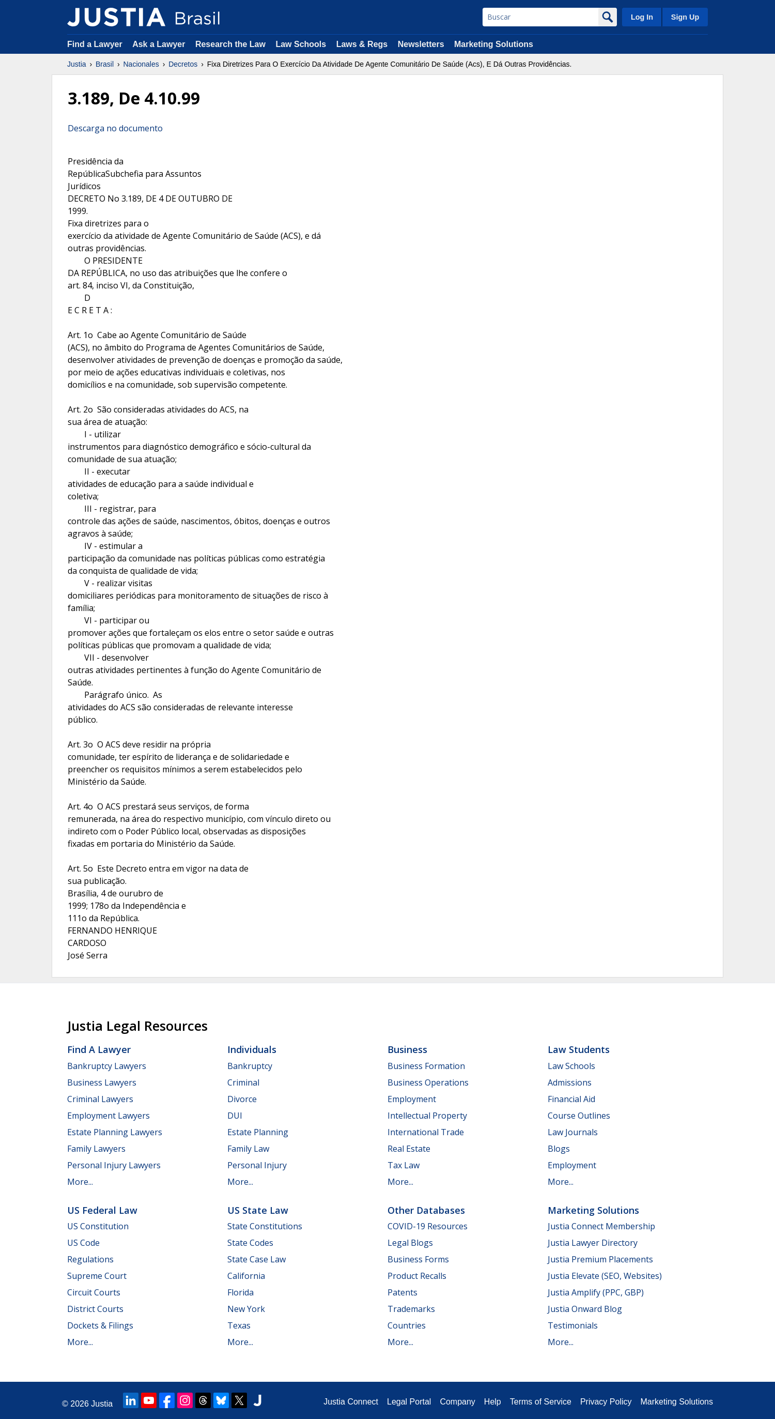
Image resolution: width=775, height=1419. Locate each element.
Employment (412, 1099)
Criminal (243, 1082)
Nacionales (141, 64)
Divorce (242, 1099)
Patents (402, 1292)
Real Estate (409, 1148)
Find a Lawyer (94, 44)
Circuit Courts (93, 1292)
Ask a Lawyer (160, 44)
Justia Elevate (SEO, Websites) (605, 1275)
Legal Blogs (410, 1242)
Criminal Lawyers (100, 1099)
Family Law (248, 1148)
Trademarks (411, 1309)
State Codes (250, 1242)
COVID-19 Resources (428, 1226)
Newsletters (421, 44)
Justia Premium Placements (600, 1259)
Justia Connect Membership (601, 1226)
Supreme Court (97, 1275)
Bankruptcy (249, 1066)
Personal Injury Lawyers (114, 1165)
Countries (407, 1325)
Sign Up (685, 17)
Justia (76, 64)
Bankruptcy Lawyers (106, 1066)
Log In (642, 17)
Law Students (579, 1049)
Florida (240, 1292)
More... (80, 1181)
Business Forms (418, 1259)
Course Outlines (579, 1115)
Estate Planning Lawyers (114, 1132)
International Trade (426, 1132)
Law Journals (573, 1132)
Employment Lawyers (108, 1115)
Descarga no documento (115, 128)
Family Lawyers (96, 1148)
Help (492, 1401)
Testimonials (573, 1325)
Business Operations (428, 1082)
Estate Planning (257, 1132)
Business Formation (426, 1066)
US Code (83, 1242)
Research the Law (230, 44)
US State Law (257, 1210)
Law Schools (300, 44)
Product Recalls (417, 1275)
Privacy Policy (606, 1401)
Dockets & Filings (100, 1325)
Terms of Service (540, 1401)
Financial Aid (571, 1099)
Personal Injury (257, 1165)
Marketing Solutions (493, 44)
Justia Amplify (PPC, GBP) (596, 1292)
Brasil (105, 64)
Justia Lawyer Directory (593, 1242)
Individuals (251, 1049)
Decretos (182, 64)
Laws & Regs (362, 44)
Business (407, 1049)
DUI (234, 1115)
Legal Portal (409, 1401)
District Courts (95, 1309)
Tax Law (404, 1165)
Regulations (90, 1259)
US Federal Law (102, 1210)
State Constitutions (264, 1226)
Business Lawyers (101, 1082)
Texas (239, 1325)
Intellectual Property (427, 1115)
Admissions (570, 1082)
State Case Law (256, 1259)
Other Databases (426, 1210)
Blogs (559, 1148)
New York (246, 1309)
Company (457, 1401)
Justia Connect (350, 1401)
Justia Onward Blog (585, 1309)
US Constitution (98, 1226)
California (246, 1275)
